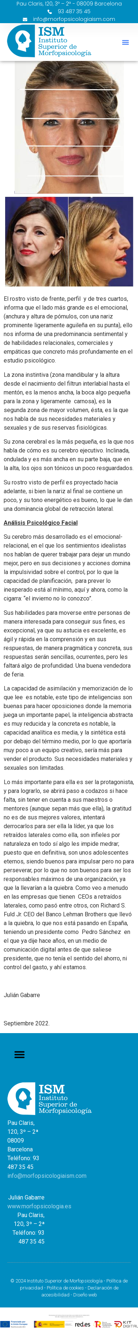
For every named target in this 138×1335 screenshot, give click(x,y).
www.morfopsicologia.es (39, 1206)
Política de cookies (65, 1288)
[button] (125, 42)
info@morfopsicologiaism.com (46, 1175)
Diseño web (85, 1295)
